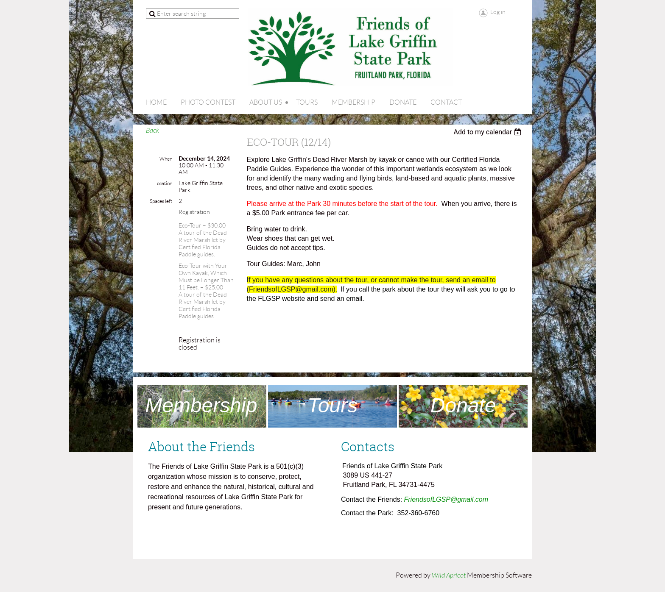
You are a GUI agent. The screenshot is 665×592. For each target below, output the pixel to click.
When (165, 158)
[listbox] (488, 132)
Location (163, 183)
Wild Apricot (449, 575)
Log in (498, 11)
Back (152, 130)
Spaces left (161, 201)
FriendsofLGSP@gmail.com (446, 499)
